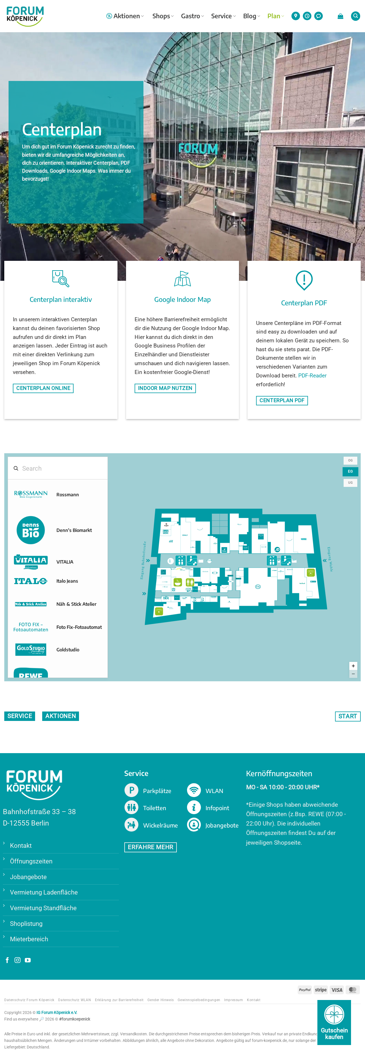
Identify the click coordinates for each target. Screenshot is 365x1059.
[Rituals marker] (164, 573)
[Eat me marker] (158, 577)
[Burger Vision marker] (166, 525)
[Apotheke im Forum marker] (165, 584)
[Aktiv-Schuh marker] (229, 603)
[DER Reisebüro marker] (166, 599)
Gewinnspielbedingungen (199, 1000)
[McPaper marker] (274, 573)
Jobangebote (28, 877)
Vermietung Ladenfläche (44, 892)
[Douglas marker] (205, 574)
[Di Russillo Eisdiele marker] (209, 561)
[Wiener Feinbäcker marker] (173, 590)
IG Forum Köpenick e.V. (56, 1013)
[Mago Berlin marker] (188, 590)
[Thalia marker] (239, 526)
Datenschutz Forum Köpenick (29, 1000)
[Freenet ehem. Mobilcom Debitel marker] (195, 589)
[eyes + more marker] (204, 588)
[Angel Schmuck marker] (231, 584)
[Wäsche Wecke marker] (215, 591)
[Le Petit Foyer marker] (201, 561)
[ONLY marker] (185, 537)
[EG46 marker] (225, 589)
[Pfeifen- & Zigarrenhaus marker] (238, 581)
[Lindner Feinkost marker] (215, 545)
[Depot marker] (261, 537)
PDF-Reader (312, 376)
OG (350, 461)
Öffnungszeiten (31, 861)
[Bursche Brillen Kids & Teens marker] (203, 600)
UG (350, 483)
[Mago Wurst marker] (279, 561)
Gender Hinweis (160, 1000)
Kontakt (21, 845)
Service (223, 16)
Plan (275, 16)
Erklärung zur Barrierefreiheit (119, 1000)
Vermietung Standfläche (43, 908)
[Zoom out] (353, 674)
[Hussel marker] (245, 549)
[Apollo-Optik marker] (264, 549)
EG (350, 472)
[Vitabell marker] (179, 570)
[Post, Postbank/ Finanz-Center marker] (313, 584)
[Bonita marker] (290, 572)
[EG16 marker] (289, 542)
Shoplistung (26, 923)
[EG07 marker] (200, 531)
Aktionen (125, 16)
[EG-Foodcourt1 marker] (173, 570)
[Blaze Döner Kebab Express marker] (182, 570)
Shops (163, 16)
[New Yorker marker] (302, 583)
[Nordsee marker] (188, 570)
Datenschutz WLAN (74, 1000)
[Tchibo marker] (224, 550)
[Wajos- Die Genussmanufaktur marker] (177, 598)
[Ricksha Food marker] (191, 572)
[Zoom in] (353, 666)
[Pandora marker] (242, 548)
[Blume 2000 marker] (184, 600)
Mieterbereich (29, 939)
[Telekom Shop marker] (165, 589)
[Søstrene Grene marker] (215, 573)
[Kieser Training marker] (304, 541)
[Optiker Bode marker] (241, 573)
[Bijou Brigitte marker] (193, 549)
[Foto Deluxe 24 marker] (158, 600)
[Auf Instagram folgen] (18, 961)
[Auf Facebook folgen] (7, 961)
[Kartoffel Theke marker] (174, 578)
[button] (340, 16)
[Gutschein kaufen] (334, 1022)
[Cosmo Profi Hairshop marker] (214, 599)
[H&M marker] (171, 542)
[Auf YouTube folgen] (28, 961)
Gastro (192, 16)
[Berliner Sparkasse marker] (170, 609)
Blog (251, 16)
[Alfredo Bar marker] (294, 561)
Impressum (233, 1000)
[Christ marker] (228, 572)
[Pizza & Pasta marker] (191, 577)
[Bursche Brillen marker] (195, 600)
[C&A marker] (258, 587)
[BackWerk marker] (166, 533)
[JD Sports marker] (277, 550)
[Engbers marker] (281, 573)
